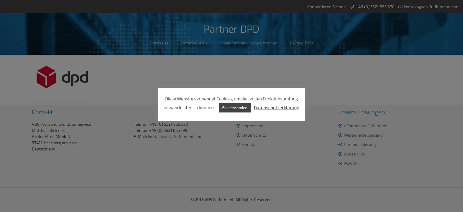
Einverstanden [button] (234, 107)
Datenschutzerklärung (276, 107)
